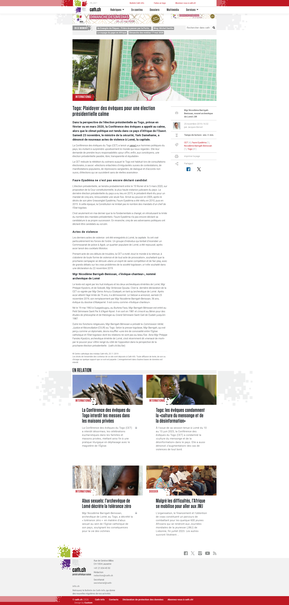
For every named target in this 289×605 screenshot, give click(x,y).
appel (132, 145)
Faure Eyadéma (199, 142)
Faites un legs (160, 3)
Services (191, 10)
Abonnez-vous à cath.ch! (185, 3)
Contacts (113, 599)
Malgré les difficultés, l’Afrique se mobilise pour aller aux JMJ (180, 503)
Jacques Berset (195, 127)
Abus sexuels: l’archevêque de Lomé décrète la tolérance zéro (106, 503)
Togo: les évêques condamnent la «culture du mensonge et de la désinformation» (180, 416)
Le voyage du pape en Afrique (111, 32)
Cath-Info (100, 599)
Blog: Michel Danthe (163, 28)
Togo (189, 149)
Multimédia (173, 10)
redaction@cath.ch (103, 575)
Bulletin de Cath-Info (95, 590)
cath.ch (78, 599)
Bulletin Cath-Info (137, 3)
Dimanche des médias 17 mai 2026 (146, 32)
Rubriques (115, 10)
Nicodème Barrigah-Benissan (198, 145)
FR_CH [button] (93, 3)
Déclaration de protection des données (143, 599)
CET (186, 142)
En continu (137, 10)
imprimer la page (192, 156)
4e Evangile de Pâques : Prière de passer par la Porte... (124, 28)
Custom (88, 602)
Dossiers (155, 10)
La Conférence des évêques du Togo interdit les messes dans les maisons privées (106, 416)
